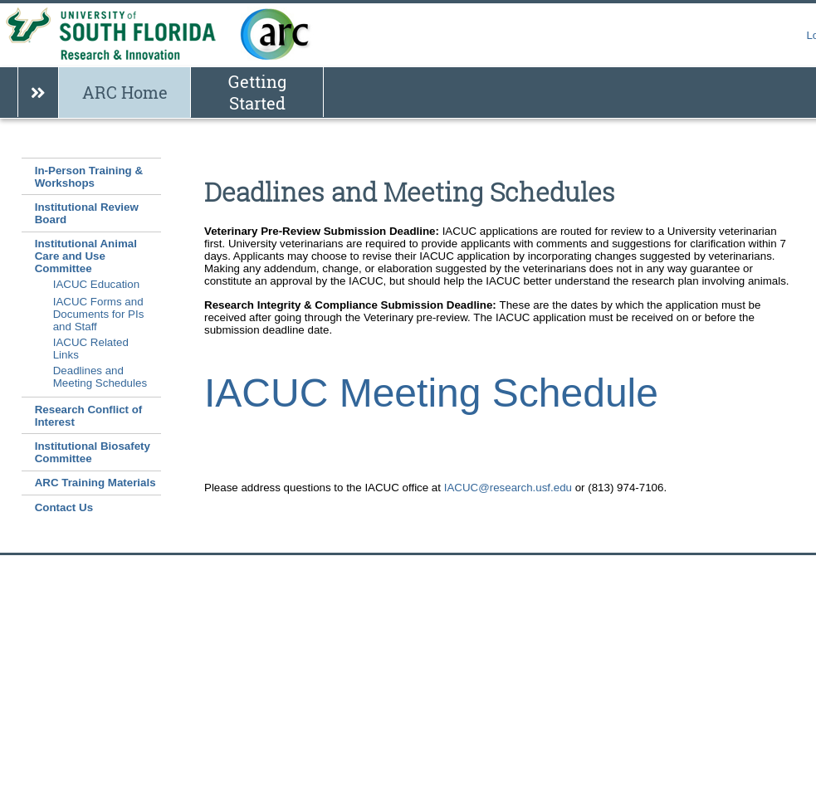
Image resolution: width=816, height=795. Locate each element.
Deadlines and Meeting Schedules (100, 376)
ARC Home (125, 92)
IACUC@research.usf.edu (508, 487)
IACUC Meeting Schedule (431, 393)
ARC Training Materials (95, 482)
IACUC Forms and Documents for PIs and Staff (98, 314)
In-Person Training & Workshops (89, 176)
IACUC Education (96, 284)
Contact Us (64, 507)
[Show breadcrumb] (37, 92)
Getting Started (257, 92)
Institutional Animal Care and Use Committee (86, 256)
